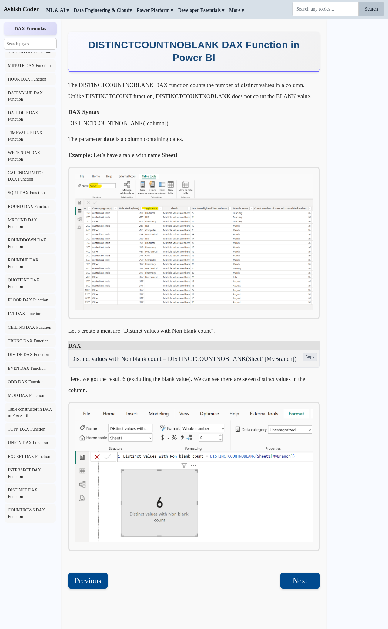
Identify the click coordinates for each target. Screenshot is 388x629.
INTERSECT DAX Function (24, 473)
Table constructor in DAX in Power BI (30, 412)
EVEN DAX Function (26, 368)
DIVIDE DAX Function (28, 354)
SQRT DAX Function (26, 193)
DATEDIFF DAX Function (23, 116)
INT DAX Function (24, 313)
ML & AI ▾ (57, 10)
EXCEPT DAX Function (29, 456)
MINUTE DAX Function (29, 65)
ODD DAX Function (25, 382)
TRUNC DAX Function (28, 341)
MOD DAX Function (26, 395)
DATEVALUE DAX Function (25, 96)
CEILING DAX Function (29, 327)
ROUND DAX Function (28, 206)
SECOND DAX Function (29, 52)
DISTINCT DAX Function (22, 493)
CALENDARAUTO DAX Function (25, 176)
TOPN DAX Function (26, 429)
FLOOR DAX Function (28, 300)
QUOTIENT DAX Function (23, 283)
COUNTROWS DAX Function (26, 513)
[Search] (325, 9)
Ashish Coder (21, 9)
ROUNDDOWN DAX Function (27, 243)
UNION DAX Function (28, 443)
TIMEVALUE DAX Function (25, 136)
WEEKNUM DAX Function (24, 156)
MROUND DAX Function (22, 223)
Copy (309, 356)
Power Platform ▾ (155, 10)
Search (371, 9)
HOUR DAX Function (27, 79)
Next (300, 581)
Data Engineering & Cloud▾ (103, 10)
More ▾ (236, 10)
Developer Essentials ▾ (201, 10)
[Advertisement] (357, 110)
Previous (88, 581)
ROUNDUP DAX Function (23, 263)
